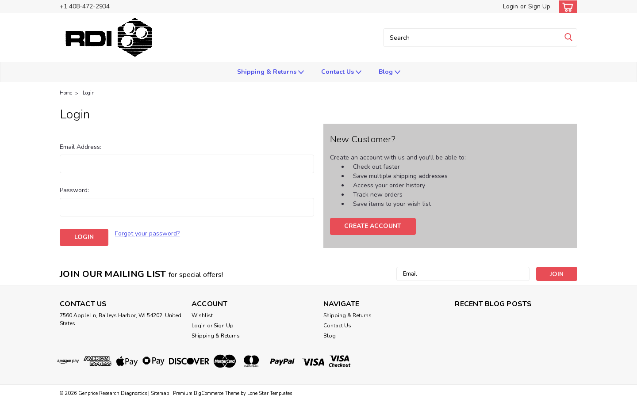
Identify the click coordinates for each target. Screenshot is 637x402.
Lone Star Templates (269, 393)
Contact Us (341, 72)
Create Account (372, 226)
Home (66, 93)
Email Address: (80, 147)
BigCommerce (208, 393)
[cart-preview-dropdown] (566, 6)
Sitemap (160, 393)
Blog (389, 72)
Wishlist (202, 315)
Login (510, 6)
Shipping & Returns (270, 72)
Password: (74, 190)
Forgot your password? (147, 233)
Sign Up (539, 6)
